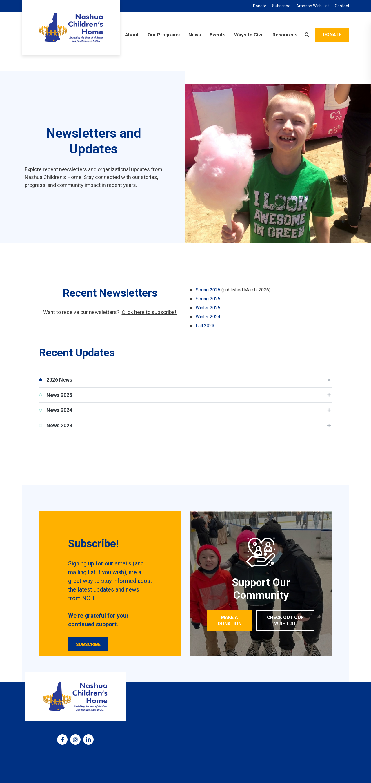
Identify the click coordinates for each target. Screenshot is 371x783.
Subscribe (88, 644)
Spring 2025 (208, 299)
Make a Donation (229, 620)
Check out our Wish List (285, 620)
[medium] (62, 739)
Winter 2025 (208, 308)
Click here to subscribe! (149, 312)
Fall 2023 (205, 325)
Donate (332, 34)
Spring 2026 (208, 290)
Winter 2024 (208, 317)
